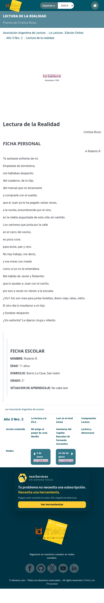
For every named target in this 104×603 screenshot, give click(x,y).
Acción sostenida (15, 429)
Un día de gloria (65, 456)
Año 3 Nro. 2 (13, 419)
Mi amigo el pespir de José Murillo (39, 433)
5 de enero (40, 456)
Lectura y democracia (87, 431)
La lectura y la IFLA (38, 420)
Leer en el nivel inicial (64, 420)
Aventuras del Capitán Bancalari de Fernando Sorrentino (63, 436)
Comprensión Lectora (88, 420)
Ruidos (10, 450)
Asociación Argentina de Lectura (26, 409)
